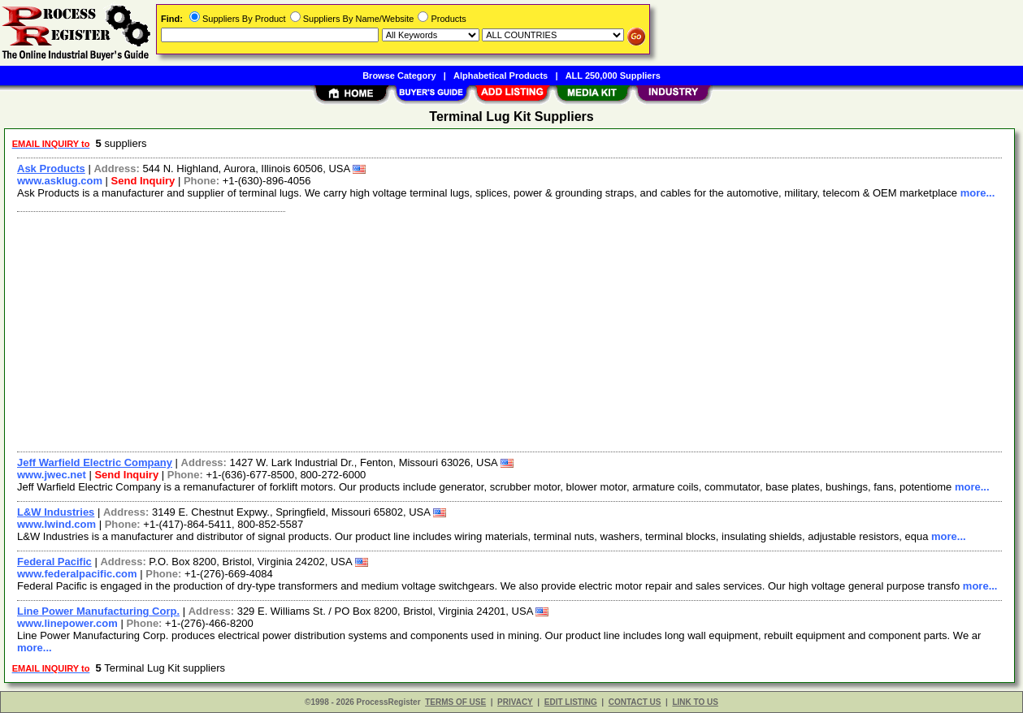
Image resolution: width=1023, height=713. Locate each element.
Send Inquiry (143, 181)
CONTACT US (635, 702)
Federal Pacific (54, 561)
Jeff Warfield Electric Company (94, 462)
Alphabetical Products (500, 75)
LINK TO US (694, 702)
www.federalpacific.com (77, 574)
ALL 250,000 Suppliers (613, 75)
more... (977, 193)
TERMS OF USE (455, 702)
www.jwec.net (51, 475)
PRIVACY (515, 702)
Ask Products (51, 168)
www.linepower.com (67, 623)
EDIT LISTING (570, 702)
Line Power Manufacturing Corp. (98, 611)
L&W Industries (55, 512)
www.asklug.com (59, 181)
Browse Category (399, 75)
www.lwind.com (56, 524)
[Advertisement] (498, 329)
